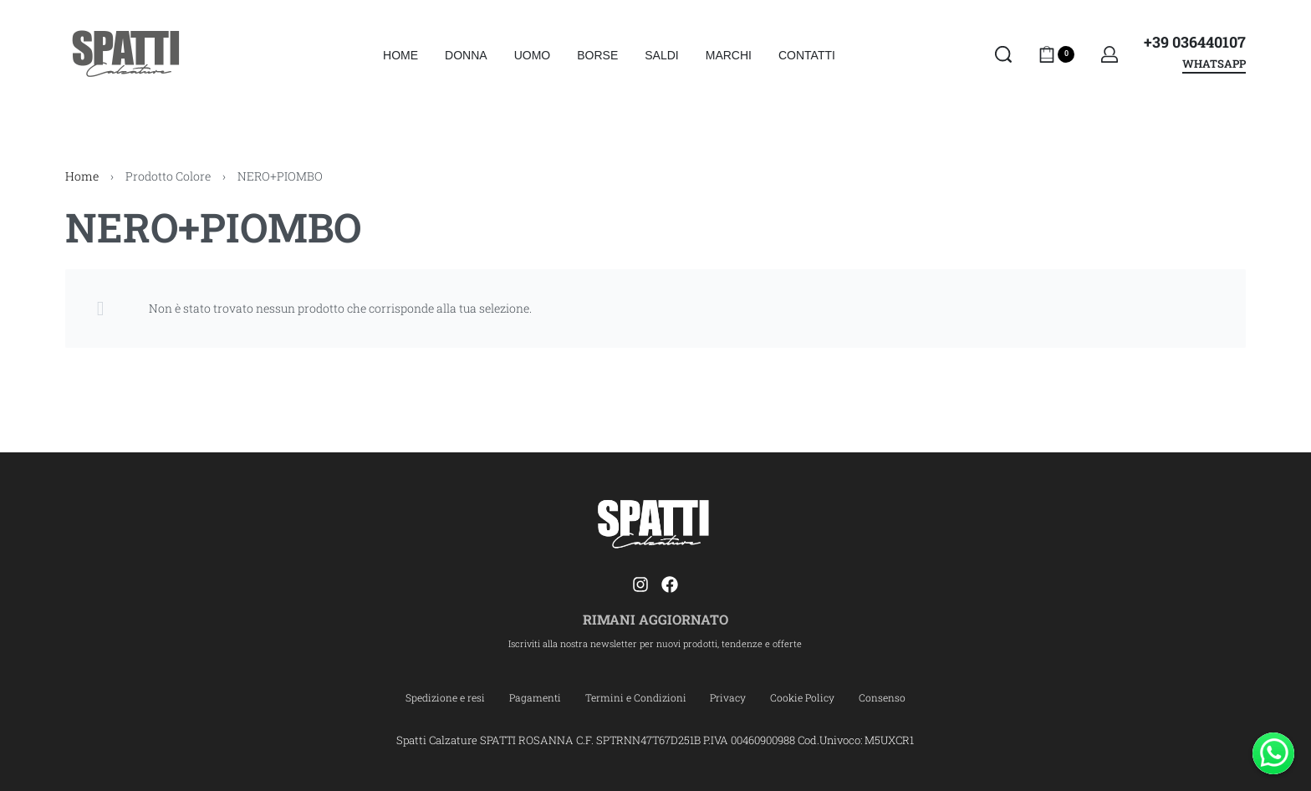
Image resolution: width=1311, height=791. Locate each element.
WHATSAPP (1214, 65)
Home (82, 176)
